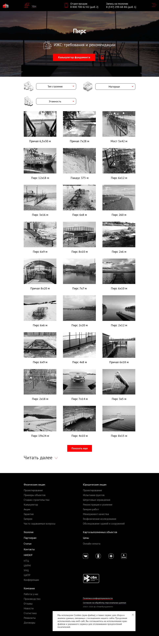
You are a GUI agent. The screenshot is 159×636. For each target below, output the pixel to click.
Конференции (31, 579)
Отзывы (28, 603)
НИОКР (28, 555)
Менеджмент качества (96, 514)
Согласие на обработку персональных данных (104, 602)
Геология (28, 532)
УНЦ (26, 570)
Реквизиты (30, 617)
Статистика (30, 613)
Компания (29, 588)
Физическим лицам (34, 484)
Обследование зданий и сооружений (104, 523)
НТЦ (26, 560)
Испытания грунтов (94, 495)
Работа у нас (31, 594)
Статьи (27, 543)
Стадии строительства (36, 499)
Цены (86, 537)
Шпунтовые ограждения (96, 499)
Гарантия (29, 514)
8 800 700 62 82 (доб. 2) (84, 7)
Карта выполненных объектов (100, 532)
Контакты (29, 549)
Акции (27, 509)
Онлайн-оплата (91, 543)
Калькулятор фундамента (74, 57)
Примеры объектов (35, 495)
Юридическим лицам (94, 484)
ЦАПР (27, 575)
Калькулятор (31, 504)
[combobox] (56, 86)
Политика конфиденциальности (98, 598)
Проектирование (33, 490)
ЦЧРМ (27, 565)
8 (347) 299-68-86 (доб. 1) (121, 7)
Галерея (28, 518)
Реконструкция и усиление (97, 504)
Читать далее (39, 457)
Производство (32, 598)
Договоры (29, 622)
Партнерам (30, 537)
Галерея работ (91, 509)
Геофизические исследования (99, 518)
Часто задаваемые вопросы (39, 523)
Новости (29, 608)
